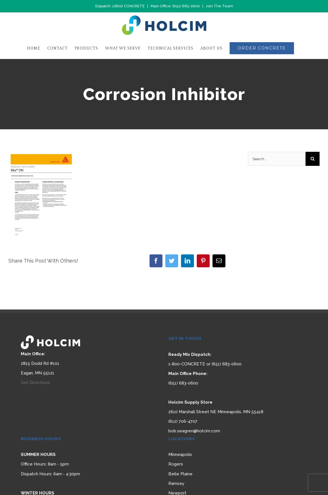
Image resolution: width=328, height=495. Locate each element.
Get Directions (35, 382)
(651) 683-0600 (186, 6)
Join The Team (219, 6)
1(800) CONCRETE (128, 6)
